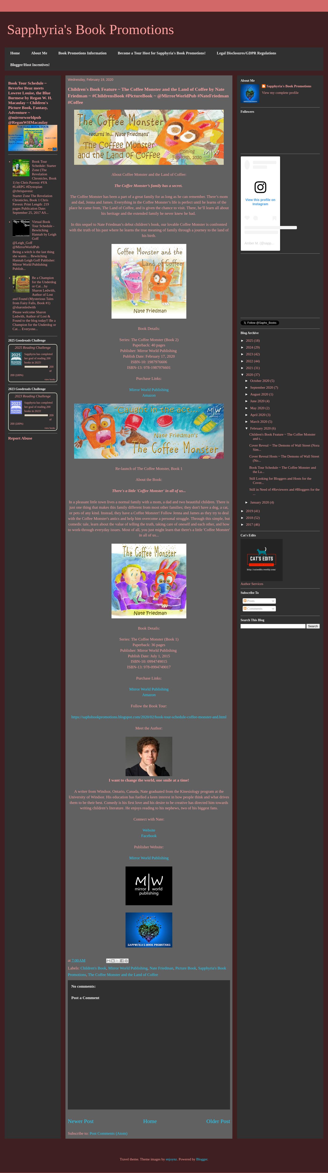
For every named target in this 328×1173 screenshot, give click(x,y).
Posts (249, 601)
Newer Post (81, 1121)
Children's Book (93, 968)
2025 (250, 340)
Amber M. (252, 243)
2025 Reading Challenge (33, 347)
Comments (253, 608)
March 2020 (259, 421)
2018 (250, 518)
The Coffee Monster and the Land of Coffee (123, 974)
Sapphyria (30, 354)
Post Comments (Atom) (109, 1133)
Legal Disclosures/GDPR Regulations (246, 53)
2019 (250, 511)
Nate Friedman (161, 968)
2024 (250, 347)
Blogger (201, 1159)
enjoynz (171, 1159)
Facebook (149, 836)
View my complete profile (280, 93)
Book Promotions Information (82, 53)
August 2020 (259, 394)
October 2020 (260, 381)
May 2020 (257, 408)
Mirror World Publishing (149, 389)
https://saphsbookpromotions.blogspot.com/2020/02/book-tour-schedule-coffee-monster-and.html (148, 717)
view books (49, 379)
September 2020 (262, 387)
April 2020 (258, 415)
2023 (250, 354)
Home (15, 53)
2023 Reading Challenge (33, 396)
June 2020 (257, 401)
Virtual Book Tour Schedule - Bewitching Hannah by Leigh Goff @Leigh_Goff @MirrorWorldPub (34, 234)
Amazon (149, 395)
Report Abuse (20, 438)
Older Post (218, 1121)
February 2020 (261, 428)
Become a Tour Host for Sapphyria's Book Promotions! (162, 53)
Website (149, 830)
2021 (250, 368)
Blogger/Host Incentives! (30, 65)
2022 (250, 361)
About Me (39, 53)
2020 (250, 375)
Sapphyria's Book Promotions (90, 29)
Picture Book (185, 968)
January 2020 (260, 502)
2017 (250, 524)
